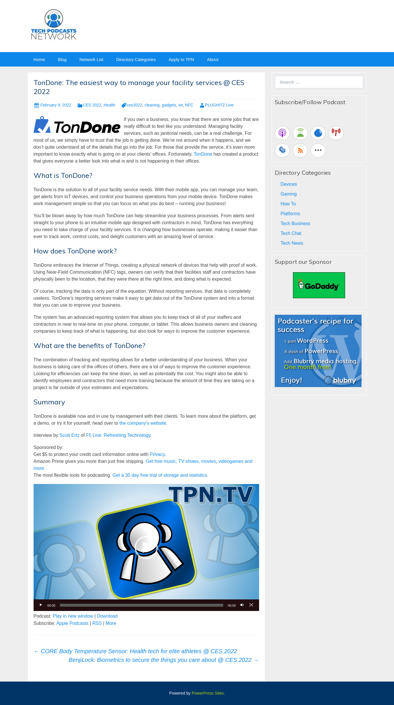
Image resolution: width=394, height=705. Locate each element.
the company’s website (143, 423)
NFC (189, 105)
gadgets (169, 105)
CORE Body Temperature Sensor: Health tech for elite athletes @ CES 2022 (135, 651)
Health (109, 105)
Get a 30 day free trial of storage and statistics (160, 475)
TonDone (203, 154)
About (212, 59)
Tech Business (295, 223)
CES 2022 (92, 105)
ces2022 (134, 105)
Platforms (290, 213)
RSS (97, 623)
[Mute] (242, 605)
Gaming (289, 194)
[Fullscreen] (251, 605)
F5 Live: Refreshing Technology (118, 435)
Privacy (157, 454)
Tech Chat (291, 233)
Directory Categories (136, 59)
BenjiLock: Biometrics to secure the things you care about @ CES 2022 (164, 660)
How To (288, 203)
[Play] (41, 605)
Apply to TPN (181, 59)
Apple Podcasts (72, 623)
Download (107, 616)
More (111, 623)
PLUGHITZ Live (219, 105)
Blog (62, 59)
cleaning (152, 105)
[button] (146, 547)
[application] (146, 547)
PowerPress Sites (207, 693)
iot (180, 105)
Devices (289, 184)
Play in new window (73, 616)
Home (39, 59)
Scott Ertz (69, 435)
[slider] (141, 605)
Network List (91, 59)
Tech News (292, 243)
